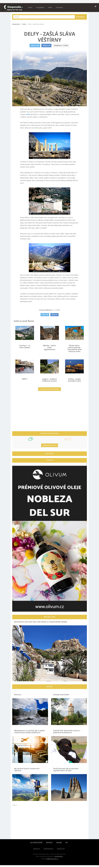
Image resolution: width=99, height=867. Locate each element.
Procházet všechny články (49, 391)
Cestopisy (59, 7)
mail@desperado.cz (52, 860)
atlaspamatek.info (48, 850)
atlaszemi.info (61, 850)
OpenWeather (59, 858)
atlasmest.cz (36, 850)
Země (30, 7)
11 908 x (61, 45)
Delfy (28, 114)
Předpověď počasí (50, 447)
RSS (67, 844)
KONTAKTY (49, 844)
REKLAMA (59, 844)
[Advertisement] (49, 414)
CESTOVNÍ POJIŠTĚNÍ (36, 844)
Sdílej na (45, 314)
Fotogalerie (40, 7)
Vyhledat (80, 17)
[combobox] (44, 17)
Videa (50, 7)
